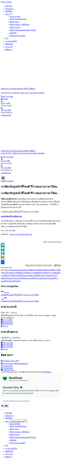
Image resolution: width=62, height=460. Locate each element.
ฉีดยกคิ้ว (40, 273)
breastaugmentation (16, 270)
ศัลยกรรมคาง (15, 27)
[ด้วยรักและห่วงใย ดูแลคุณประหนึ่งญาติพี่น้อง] (31, 88)
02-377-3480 (5, 103)
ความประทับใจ (11, 41)
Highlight (8, 11)
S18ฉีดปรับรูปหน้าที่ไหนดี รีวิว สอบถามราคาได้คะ (31, 293)
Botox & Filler (15, 17)
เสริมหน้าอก (34, 278)
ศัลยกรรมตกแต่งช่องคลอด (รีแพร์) (23, 30)
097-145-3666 (6, 110)
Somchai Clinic (11, 387)
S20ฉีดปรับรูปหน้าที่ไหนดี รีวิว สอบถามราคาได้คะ (31, 299)
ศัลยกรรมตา (14, 22)
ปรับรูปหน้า (8, 278)
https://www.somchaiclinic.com (21, 234)
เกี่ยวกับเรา (9, 9)
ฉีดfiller (40, 270)
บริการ (7, 421)
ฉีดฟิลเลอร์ (20, 273)
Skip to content (6, 2)
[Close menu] (2, 409)
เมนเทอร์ (17, 278)
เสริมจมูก (25, 278)
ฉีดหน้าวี (8, 275)
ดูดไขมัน (13, 33)
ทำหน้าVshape (44, 275)
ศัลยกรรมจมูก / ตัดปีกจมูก (20, 25)
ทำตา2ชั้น (34, 275)
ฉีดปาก (13, 273)
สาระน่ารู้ (9, 47)
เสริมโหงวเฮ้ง (9, 281)
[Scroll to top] (2, 406)
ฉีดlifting (47, 270)
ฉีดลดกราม (48, 273)
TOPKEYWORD (7, 181)
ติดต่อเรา (8, 50)
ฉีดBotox (33, 270)
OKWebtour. (46, 372)
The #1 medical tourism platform (16, 401)
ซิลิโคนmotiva (24, 275)
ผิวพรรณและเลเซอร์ (17, 36)
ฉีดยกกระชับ (30, 273)
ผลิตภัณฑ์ (9, 44)
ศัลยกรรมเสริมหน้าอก (18, 19)
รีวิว (6, 38)
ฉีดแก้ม (15, 275)
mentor (26, 270)
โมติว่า (18, 281)
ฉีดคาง (54, 270)
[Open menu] (3, 178)
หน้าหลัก (8, 6)
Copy (57, 265)
